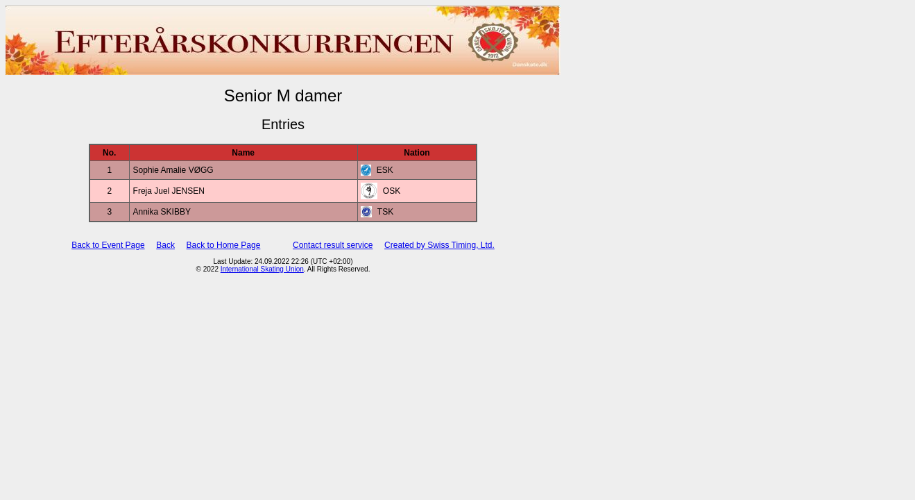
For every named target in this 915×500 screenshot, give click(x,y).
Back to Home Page (224, 245)
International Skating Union (262, 269)
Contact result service (333, 245)
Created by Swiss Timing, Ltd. (439, 245)
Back (165, 245)
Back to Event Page (107, 245)
